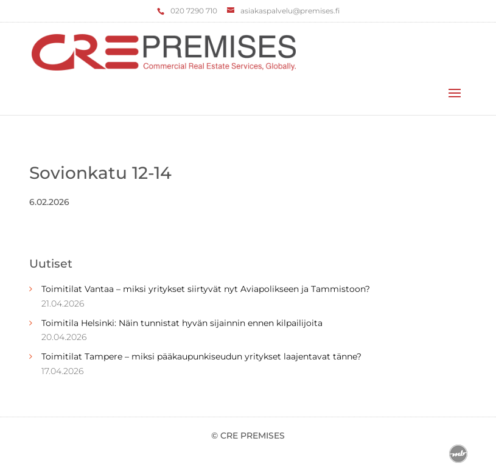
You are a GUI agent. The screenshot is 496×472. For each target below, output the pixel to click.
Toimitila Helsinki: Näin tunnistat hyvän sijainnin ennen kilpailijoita (182, 323)
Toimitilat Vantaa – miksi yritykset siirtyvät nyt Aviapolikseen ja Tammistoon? (205, 288)
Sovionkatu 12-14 (100, 172)
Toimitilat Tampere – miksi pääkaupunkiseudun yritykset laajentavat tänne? (201, 356)
